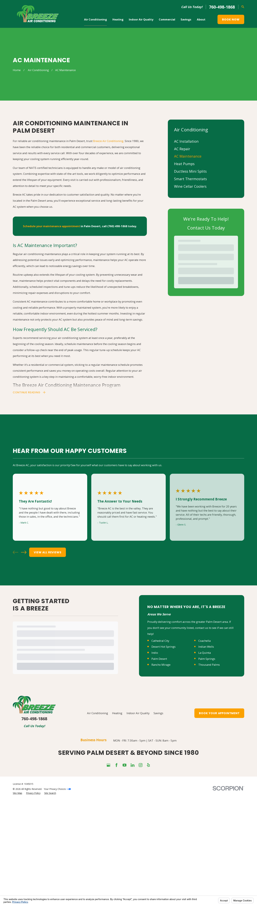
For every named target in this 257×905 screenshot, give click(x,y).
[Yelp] (148, 765)
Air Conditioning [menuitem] (95, 19)
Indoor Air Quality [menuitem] (141, 19)
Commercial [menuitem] (167, 19)
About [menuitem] (201, 19)
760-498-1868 (222, 6)
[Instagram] (140, 765)
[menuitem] (206, 141)
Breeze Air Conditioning (108, 141)
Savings (158, 713)
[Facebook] (116, 765)
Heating (117, 713)
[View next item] (23, 552)
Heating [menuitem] (117, 19)
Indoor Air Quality (138, 713)
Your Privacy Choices (57, 789)
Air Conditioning (97, 713)
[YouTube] (124, 765)
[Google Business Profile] (108, 765)
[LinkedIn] (132, 765)
